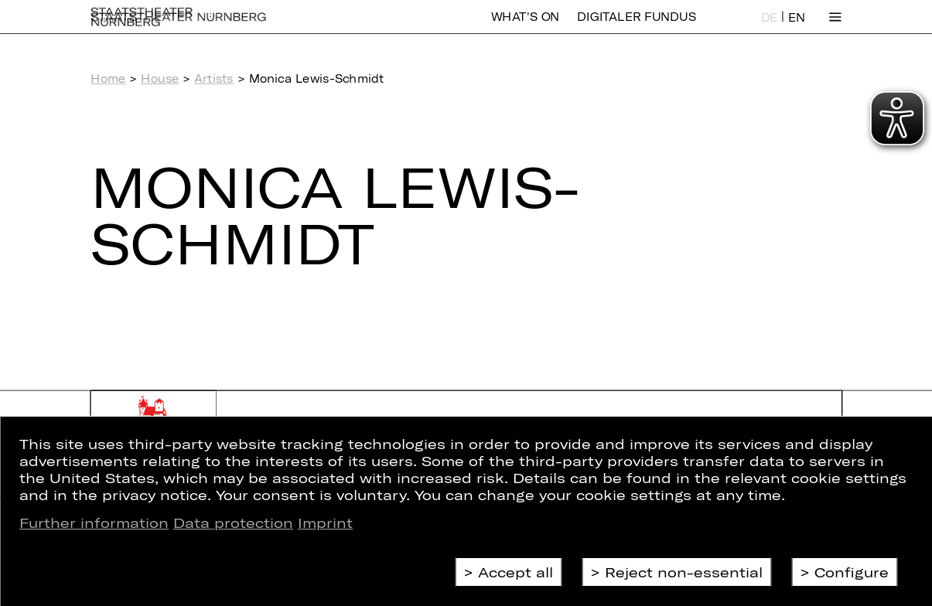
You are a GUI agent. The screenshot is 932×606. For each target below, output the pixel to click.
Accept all (515, 571)
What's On (525, 27)
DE (769, 27)
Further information (94, 522)
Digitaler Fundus (636, 27)
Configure (851, 571)
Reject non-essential (684, 571)
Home (107, 78)
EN (796, 27)
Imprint (325, 522)
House (160, 78)
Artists (214, 78)
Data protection (233, 522)
